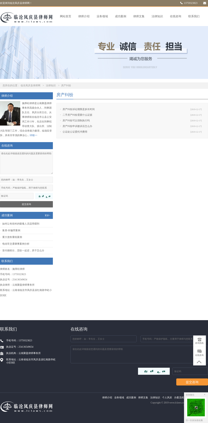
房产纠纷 (66, 85)
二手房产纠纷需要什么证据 (77, 115)
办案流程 (179, 397)
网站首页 (65, 16)
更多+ (47, 215)
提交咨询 (26, 204)
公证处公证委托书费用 (75, 131)
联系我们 (194, 16)
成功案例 (120, 16)
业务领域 (102, 16)
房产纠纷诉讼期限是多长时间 (79, 109)
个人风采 (167, 397)
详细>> (33, 135)
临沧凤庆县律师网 (30, 85)
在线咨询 (175, 16)
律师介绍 (84, 16)
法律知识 (157, 16)
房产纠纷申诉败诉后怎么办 (77, 126)
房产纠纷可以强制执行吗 (76, 120)
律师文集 (139, 16)
